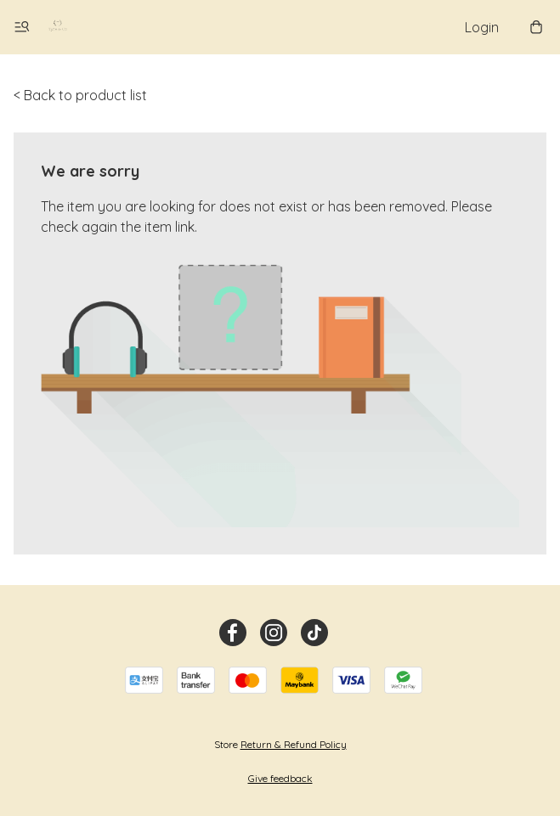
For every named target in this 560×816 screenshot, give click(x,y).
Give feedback (280, 778)
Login (482, 27)
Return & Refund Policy (293, 744)
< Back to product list (80, 95)
